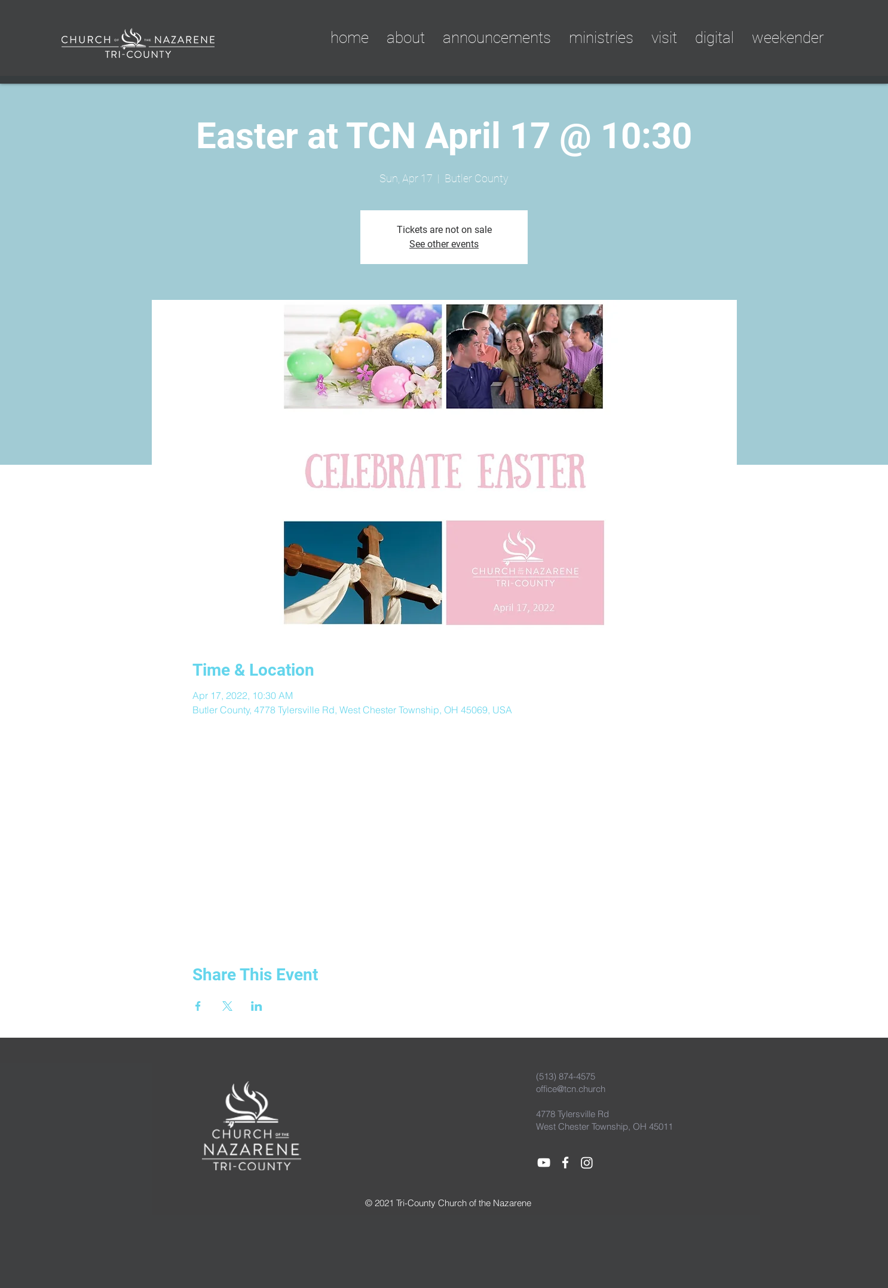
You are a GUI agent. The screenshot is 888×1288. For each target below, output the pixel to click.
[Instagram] (587, 1162)
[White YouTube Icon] (544, 1162)
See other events (444, 244)
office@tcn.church (570, 1088)
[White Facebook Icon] (565, 1162)
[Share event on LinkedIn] (256, 1006)
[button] (714, 38)
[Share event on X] (227, 1006)
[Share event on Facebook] (198, 1006)
